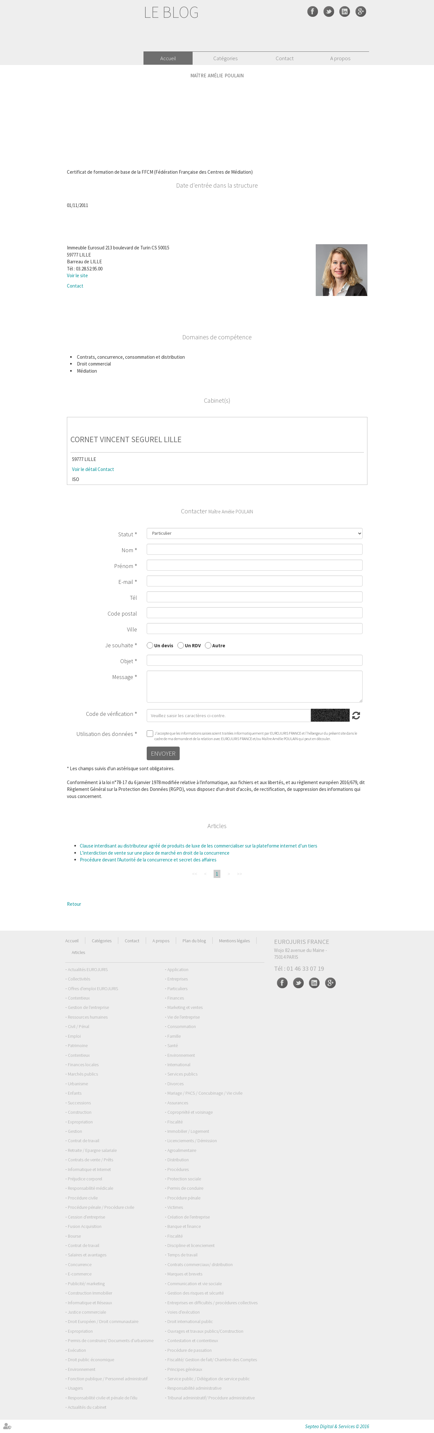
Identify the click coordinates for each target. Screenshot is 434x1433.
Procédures (178, 1169)
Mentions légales (234, 941)
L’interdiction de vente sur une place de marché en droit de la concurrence (154, 853)
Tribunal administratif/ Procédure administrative (211, 1398)
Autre (218, 645)
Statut (125, 534)
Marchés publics (83, 1074)
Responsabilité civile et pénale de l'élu (102, 1398)
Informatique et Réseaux (90, 1303)
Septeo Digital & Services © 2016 (337, 1426)
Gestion (75, 1131)
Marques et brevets (184, 1274)
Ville (132, 629)
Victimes (175, 1207)
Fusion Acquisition (84, 1226)
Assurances (177, 1103)
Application (177, 969)
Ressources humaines (88, 1017)
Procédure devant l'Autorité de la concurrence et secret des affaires (148, 860)
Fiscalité (175, 1122)
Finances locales (83, 1064)
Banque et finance (184, 1226)
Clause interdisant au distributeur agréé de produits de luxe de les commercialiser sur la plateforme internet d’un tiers (198, 846)
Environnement (181, 1055)
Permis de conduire (185, 1188)
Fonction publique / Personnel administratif (108, 1379)
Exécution (77, 1350)
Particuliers (177, 988)
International (178, 1064)
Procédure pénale (183, 1198)
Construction (79, 1112)
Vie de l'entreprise (183, 1017)
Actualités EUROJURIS (88, 969)
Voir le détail (84, 469)
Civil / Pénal (78, 1026)
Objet (126, 661)
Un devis (163, 645)
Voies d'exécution (183, 1312)
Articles (78, 952)
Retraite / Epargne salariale (92, 1150)
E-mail (125, 581)
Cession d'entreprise (86, 1217)
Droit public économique (91, 1359)
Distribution (178, 1160)
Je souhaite (119, 645)
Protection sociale (184, 1179)
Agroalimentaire (181, 1150)
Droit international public (190, 1321)
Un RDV (193, 645)
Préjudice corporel (85, 1179)
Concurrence (79, 1264)
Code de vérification (109, 713)
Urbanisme (78, 1084)
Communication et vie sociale (194, 1283)
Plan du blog (194, 941)
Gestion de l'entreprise (88, 1007)
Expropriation (80, 1122)
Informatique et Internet (89, 1169)
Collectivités (79, 979)
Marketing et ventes (185, 1007)
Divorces (175, 1084)
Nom (127, 550)
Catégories (225, 58)
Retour (74, 904)
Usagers (75, 1388)
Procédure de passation (189, 1350)
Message (122, 677)
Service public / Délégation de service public (208, 1379)
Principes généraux (184, 1369)
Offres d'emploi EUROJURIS (93, 988)
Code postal (122, 613)
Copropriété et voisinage (190, 1112)
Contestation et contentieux (192, 1340)
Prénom (123, 566)
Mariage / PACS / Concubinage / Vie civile (204, 1093)
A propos (340, 58)
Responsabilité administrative (194, 1388)
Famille (174, 1036)
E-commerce (79, 1274)
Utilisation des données (104, 734)
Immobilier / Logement (188, 1131)
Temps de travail (182, 1255)
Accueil (168, 58)
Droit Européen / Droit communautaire (103, 1321)
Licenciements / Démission (192, 1140)
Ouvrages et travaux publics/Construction (205, 1331)
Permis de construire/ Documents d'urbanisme (110, 1340)
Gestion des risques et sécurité (195, 1293)
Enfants (74, 1093)
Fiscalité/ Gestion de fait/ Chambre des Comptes (212, 1359)
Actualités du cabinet (87, 1407)
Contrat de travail (83, 1140)
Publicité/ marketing (86, 1283)
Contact (285, 58)
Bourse (74, 1236)
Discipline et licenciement (191, 1245)
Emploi (74, 1036)
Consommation (181, 1026)
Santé (172, 1045)
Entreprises (177, 979)
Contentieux (79, 998)
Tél (133, 597)
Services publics (182, 1074)
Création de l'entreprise (188, 1217)
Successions (79, 1103)
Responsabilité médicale (90, 1188)
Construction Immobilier (90, 1293)
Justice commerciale (87, 1312)
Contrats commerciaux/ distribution (200, 1264)
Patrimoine (78, 1045)
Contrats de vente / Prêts (90, 1160)
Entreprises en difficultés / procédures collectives (212, 1303)
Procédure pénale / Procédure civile (101, 1207)
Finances (175, 998)
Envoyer (163, 753)
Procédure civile (83, 1198)
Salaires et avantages (87, 1255)
